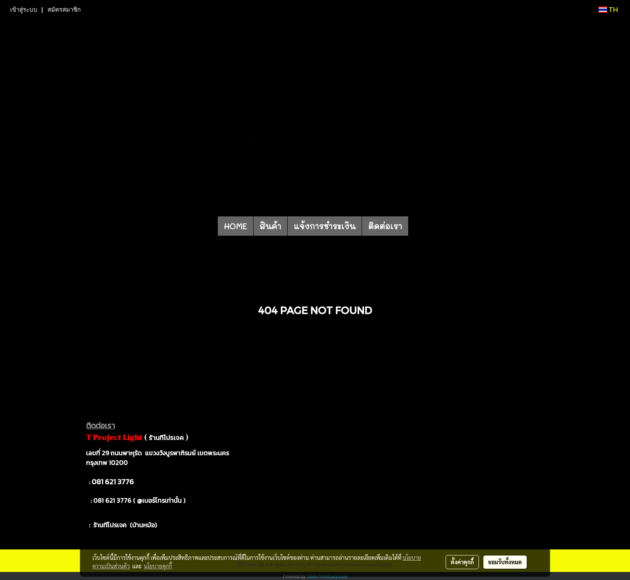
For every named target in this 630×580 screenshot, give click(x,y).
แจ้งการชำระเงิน (325, 226)
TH (608, 9)
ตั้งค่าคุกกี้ (462, 562)
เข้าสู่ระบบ (23, 9)
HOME (235, 226)
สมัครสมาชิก (64, 9)
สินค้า (270, 226)
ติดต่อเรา (385, 226)
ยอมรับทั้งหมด (505, 562)
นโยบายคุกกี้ (158, 566)
